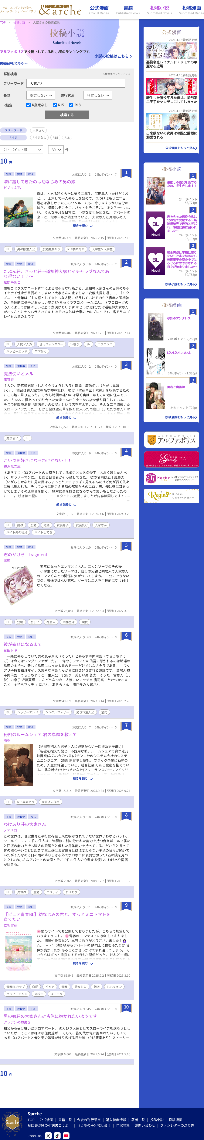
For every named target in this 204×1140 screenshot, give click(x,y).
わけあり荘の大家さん (25, 824)
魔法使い (12, 438)
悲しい (34, 622)
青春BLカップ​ (15, 987)
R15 (61, 105)
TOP (31, 1119)
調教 (20, 525)
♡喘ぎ (74, 344)
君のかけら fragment (25, 554)
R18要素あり (76, 249)
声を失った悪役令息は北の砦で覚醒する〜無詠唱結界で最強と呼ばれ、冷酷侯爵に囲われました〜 (182, 223)
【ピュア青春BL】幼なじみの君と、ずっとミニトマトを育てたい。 (57, 917)
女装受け (82, 525)
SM (88, 344)
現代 (85, 622)
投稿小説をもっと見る (180, 284)
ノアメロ (10, 830)
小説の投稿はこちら (111, 56)
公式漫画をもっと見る (180, 148)
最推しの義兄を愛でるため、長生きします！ (182, 184)
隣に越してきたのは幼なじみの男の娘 (39, 181)
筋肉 (104, 712)
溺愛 (36, 892)
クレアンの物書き (17, 1022)
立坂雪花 (10, 925)
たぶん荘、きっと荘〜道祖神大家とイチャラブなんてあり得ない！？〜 (56, 274)
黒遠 (7, 560)
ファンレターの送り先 (177, 1125)
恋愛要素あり (51, 249)
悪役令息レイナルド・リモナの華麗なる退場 (171, 64)
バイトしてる (43, 532)
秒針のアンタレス (179, 318)
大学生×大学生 (102, 249)
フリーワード (13, 83)
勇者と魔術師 (176, 387)
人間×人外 (24, 344)
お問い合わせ (145, 1125)
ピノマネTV (12, 187)
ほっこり (56, 994)
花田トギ (10, 650)
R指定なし (40, 105)
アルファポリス (12, 51)
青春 (64, 987)
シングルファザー (57, 712)
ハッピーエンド (16, 351)
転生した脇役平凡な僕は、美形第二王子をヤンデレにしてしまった (171, 99)
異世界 (21, 892)
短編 (47, 525)
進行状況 (67, 95)
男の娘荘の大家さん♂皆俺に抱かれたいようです (50, 1016)
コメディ (52, 892)
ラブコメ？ (105, 344)
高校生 (38, 994)
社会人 (51, 622)
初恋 (97, 987)
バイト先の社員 (16, 532)
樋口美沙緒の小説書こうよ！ (50, 1125)
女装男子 (63, 525)
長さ (6, 95)
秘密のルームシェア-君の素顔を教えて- (41, 734)
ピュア (49, 987)
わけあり (71, 892)
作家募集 (123, 1125)
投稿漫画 (175, 1119)
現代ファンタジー (51, 344)
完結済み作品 (51, 802)
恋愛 (33, 525)
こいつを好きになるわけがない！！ (38, 460)
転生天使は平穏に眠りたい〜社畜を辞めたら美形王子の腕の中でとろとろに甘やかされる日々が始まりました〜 (182, 259)
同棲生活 (69, 622)
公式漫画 (46, 1119)
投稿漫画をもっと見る (180, 417)
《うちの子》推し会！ (94, 1125)
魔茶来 (9, 379)
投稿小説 (157, 1119)
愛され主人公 (85, 712)
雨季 (7, 740)
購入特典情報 (116, 1119)
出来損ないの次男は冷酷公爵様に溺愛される (171, 135)
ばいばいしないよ (179, 352)
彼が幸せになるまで (23, 644)
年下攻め (40, 351)
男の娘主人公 (26, 249)
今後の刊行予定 (89, 1119)
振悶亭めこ (12, 282)
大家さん (101, 525)
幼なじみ (80, 987)
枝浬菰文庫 (12, 466)
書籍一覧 (65, 1119)
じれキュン (114, 987)
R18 (78, 105)
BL (8, 249)
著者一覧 (138, 1119)
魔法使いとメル (18, 373)
